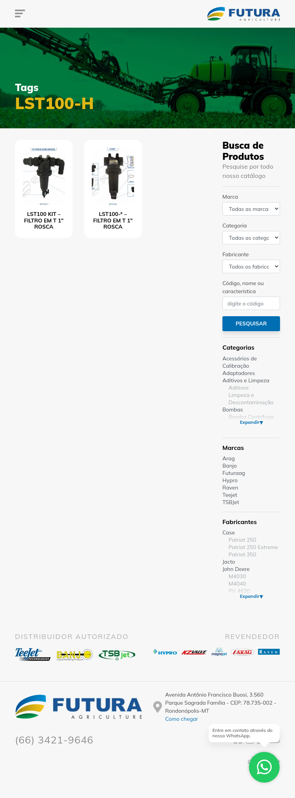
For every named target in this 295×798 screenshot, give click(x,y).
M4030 (237, 576)
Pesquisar (251, 323)
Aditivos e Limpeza (245, 380)
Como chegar (181, 718)
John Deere (236, 569)
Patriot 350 (242, 554)
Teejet (229, 494)
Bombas (232, 409)
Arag (228, 458)
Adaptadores (238, 373)
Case (228, 532)
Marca (230, 196)
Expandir (249, 422)
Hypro (230, 480)
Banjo (229, 465)
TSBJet (230, 502)
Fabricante (235, 254)
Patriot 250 (242, 539)
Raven (230, 487)
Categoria (234, 225)
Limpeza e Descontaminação (251, 399)
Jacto (228, 561)
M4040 (237, 583)
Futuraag (233, 473)
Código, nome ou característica (243, 287)
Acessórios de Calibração (239, 362)
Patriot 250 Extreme (253, 547)
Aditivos (239, 387)
